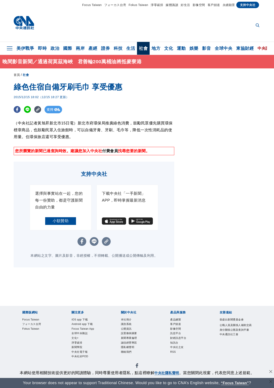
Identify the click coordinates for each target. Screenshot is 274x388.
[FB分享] (17, 109)
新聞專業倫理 (133, 343)
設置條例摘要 (133, 337)
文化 (168, 48)
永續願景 (229, 4)
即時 (42, 48)
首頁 (17, 75)
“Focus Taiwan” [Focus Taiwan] (235, 383)
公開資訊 (129, 331)
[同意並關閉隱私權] (270, 372)
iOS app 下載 (83, 320)
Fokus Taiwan (138, 4)
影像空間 (199, 4)
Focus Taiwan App (83, 334)
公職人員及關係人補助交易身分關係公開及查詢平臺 (235, 337)
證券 (105, 48)
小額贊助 (60, 221)
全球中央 (223, 48)
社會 (143, 48)
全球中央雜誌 (83, 343)
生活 (130, 48)
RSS (174, 360)
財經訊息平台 (182, 343)
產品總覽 (178, 320)
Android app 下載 (86, 326)
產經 (92, 48)
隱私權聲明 (131, 355)
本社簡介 (129, 320)
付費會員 (110, 151)
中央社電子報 (83, 366)
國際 (67, 48)
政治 (55, 48)
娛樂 (193, 48)
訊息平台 (178, 337)
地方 (156, 48)
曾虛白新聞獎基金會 (235, 323)
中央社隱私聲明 (167, 373)
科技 (118, 48)
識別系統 (129, 326)
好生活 (185, 4)
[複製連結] (39, 109)
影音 (206, 48)
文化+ (76, 349)
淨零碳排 (157, 4)
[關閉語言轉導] (270, 382)
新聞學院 (79, 360)
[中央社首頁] (24, 24)
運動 (181, 48)
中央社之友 (180, 355)
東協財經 (245, 48)
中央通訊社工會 (233, 349)
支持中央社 (248, 5)
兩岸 (80, 48)
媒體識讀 (172, 4)
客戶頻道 (214, 4)
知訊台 (176, 349)
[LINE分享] (28, 109)
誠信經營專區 (133, 349)
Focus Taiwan (92, 4)
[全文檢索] (258, 25)
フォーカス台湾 (115, 4)
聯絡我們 (129, 360)
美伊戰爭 (25, 48)
